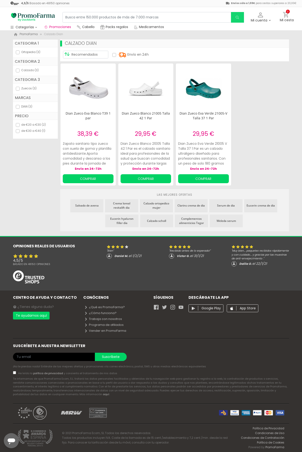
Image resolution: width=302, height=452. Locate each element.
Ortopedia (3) (30, 52)
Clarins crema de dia (191, 205)
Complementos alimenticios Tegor (191, 221)
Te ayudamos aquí (31, 315)
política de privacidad (48, 373)
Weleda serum (226, 221)
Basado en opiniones (31, 264)
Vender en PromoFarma (105, 330)
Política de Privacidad (268, 428)
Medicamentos (149, 27)
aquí (106, 394)
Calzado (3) (30, 70)
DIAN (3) (26, 106)
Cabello (86, 27)
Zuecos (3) (29, 88)
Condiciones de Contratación (262, 438)
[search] (237, 17)
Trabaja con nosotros (103, 319)
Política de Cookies (270, 442)
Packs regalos (114, 27)
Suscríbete (111, 356)
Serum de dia (226, 205)
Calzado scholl (156, 221)
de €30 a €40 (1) (33, 131)
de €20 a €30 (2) (33, 125)
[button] (260, 17)
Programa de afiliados (104, 325)
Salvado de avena (87, 205)
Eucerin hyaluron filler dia (122, 221)
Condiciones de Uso (269, 433)
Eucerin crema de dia (261, 205)
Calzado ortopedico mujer (156, 205)
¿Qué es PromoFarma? (104, 307)
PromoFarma (274, 447)
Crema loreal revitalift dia (121, 205)
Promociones (57, 27)
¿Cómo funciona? (100, 313)
